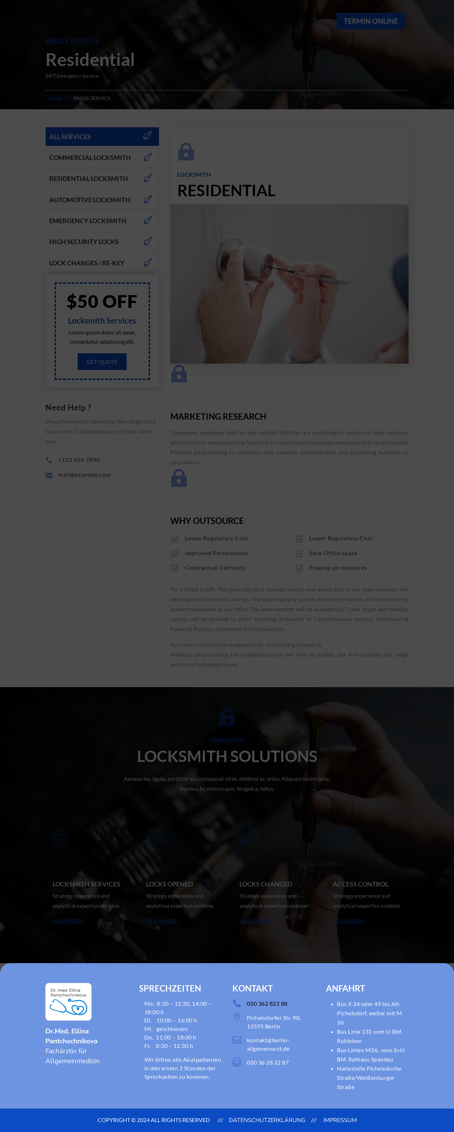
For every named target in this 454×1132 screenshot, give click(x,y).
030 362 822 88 (267, 1003)
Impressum (339, 1120)
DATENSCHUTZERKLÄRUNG (267, 1120)
